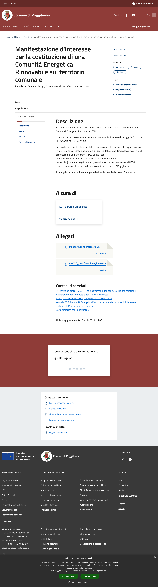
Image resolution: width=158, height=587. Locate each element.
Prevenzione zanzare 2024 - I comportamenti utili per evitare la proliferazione (96, 291)
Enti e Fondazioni (10, 495)
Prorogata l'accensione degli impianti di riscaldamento (84, 298)
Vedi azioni (120, 55)
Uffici (4, 490)
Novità (17, 36)
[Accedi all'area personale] (142, 3)
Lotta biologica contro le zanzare (73, 310)
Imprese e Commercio (51, 495)
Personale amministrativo (14, 505)
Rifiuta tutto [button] (90, 576)
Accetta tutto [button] (68, 576)
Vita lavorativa (47, 490)
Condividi (120, 50)
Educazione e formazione (91, 480)
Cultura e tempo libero (51, 485)
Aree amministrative (11, 485)
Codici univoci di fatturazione (15, 547)
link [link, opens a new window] (105, 570)
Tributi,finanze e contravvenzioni (95, 490)
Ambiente (84, 495)
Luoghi (122, 503)
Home (7, 36)
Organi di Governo (10, 480)
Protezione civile (48, 509)
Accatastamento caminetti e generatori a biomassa (82, 294)
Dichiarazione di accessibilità (93, 543)
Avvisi (27, 36)
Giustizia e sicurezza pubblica (93, 485)
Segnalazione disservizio (52, 534)
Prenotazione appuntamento (54, 529)
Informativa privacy (89, 534)
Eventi (122, 508)
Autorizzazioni (86, 504)
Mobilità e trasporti (49, 505)
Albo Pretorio (86, 509)
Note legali (85, 538)
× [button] (155, 557)
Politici (5, 500)
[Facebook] (122, 15)
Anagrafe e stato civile (51, 480)
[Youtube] (129, 15)
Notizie (122, 480)
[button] (79, 582)
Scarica (100, 253)
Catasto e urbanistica (50, 500)
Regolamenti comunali (12, 514)
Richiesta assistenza (50, 543)
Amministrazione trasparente (93, 529)
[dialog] (79, 571)
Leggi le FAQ (46, 538)
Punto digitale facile (50, 548)
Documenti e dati (9, 509)
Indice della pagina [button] (26, 117)
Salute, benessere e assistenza (94, 499)
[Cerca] (153, 15)
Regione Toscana (9, 3)
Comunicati (124, 485)
